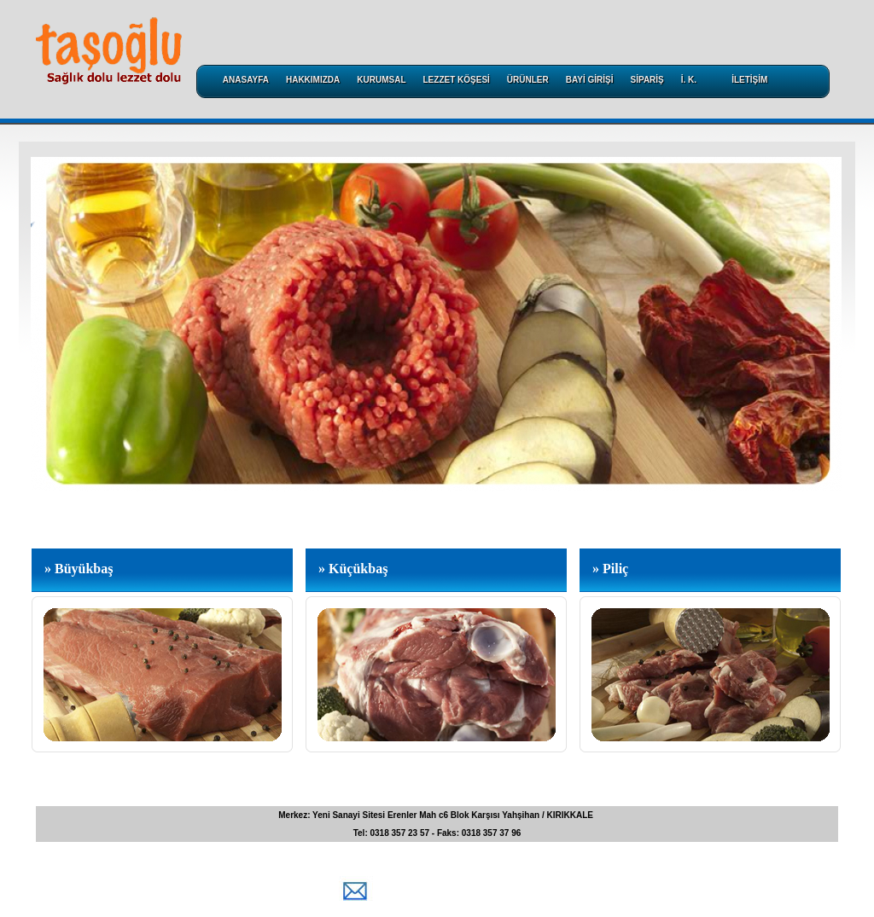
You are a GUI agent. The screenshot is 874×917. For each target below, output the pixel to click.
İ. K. (688, 79)
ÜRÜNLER (528, 79)
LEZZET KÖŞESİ (456, 79)
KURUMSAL (381, 79)
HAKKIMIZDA (313, 79)
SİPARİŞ (647, 79)
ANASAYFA (246, 79)
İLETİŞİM (749, 79)
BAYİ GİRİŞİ (590, 79)
